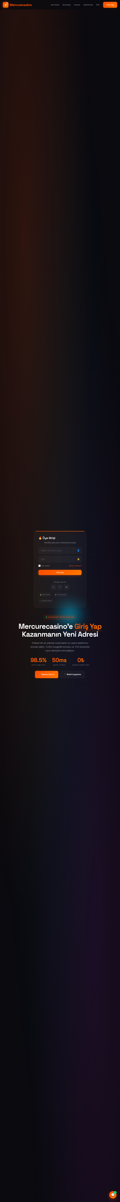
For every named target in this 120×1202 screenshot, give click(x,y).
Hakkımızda (88, 5)
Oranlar (77, 5)
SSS (97, 5)
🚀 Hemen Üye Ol (46, 674)
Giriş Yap (110, 5)
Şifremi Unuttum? (75, 566)
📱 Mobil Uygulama (73, 674)
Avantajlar (67, 5)
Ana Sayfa (55, 5)
